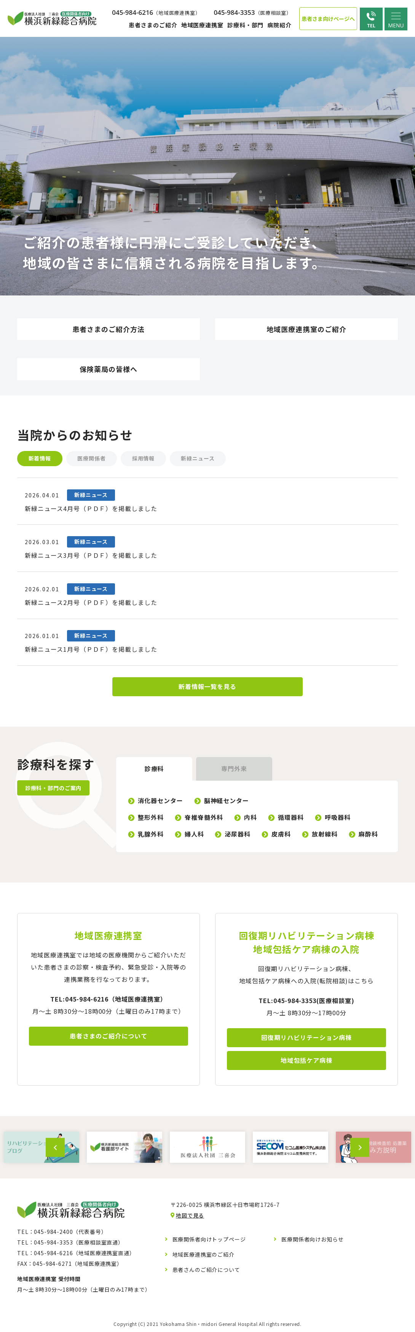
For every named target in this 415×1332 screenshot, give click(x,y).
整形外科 (151, 818)
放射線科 (325, 835)
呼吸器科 (338, 818)
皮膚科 (281, 835)
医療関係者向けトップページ (209, 1240)
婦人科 (194, 835)
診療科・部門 (245, 25)
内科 (250, 818)
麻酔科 (368, 835)
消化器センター (160, 802)
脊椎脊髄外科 (204, 818)
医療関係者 (92, 458)
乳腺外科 (151, 835)
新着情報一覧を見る (208, 687)
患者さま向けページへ (328, 18)
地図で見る (190, 1216)
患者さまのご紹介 (153, 25)
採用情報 (144, 458)
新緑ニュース (198, 458)
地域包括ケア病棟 (306, 1061)
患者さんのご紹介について (206, 1271)
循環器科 (291, 818)
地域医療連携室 (202, 25)
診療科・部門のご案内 (53, 789)
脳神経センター (226, 802)
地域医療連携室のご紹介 (203, 1255)
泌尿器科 (238, 835)
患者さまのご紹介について (108, 1037)
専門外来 (234, 770)
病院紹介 (279, 25)
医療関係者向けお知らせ (312, 1240)
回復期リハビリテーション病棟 (306, 1038)
